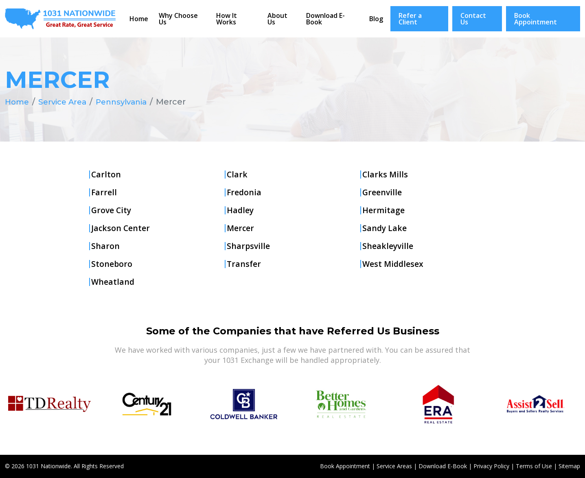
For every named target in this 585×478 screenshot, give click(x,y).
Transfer (244, 264)
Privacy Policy (491, 466)
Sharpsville (249, 246)
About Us (277, 18)
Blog (376, 18)
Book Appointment (535, 18)
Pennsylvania (129, 102)
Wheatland (113, 282)
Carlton (106, 174)
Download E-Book (325, 18)
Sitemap (569, 466)
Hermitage (383, 210)
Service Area (66, 102)
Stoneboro (112, 264)
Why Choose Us (178, 18)
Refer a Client (410, 18)
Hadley (240, 210)
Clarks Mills (385, 174)
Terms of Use (534, 466)
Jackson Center (121, 228)
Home (138, 18)
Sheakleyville (388, 246)
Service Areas (394, 466)
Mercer (241, 228)
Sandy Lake (385, 228)
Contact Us (473, 18)
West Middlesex (393, 264)
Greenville (382, 192)
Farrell (104, 192)
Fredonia (244, 192)
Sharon (105, 246)
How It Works (226, 18)
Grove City (112, 210)
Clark (237, 174)
